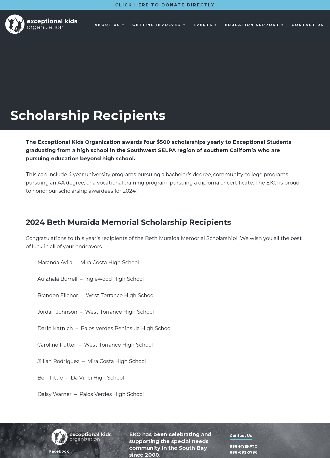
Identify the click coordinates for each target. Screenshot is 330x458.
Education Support (251, 25)
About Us (106, 25)
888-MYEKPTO (244, 446)
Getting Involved (155, 25)
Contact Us (307, 25)
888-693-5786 (244, 452)
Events (202, 25)
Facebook (59, 451)
